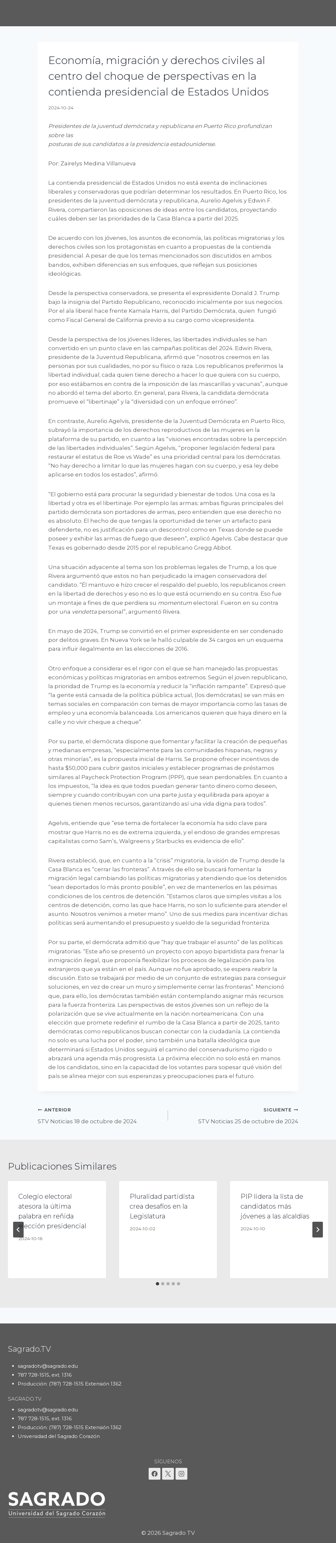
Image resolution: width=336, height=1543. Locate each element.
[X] (168, 1474)
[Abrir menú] (322, 13)
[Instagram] (181, 1474)
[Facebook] (154, 1474)
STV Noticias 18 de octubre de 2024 (100, 1115)
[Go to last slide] (18, 1229)
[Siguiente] (317, 1229)
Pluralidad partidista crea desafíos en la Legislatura (162, 1206)
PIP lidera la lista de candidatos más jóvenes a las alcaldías (275, 1206)
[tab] (157, 1283)
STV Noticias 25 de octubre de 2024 (236, 1115)
